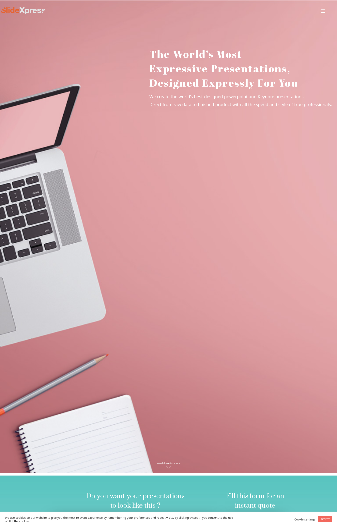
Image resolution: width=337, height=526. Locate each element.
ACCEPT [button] (325, 519)
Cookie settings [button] (304, 519)
